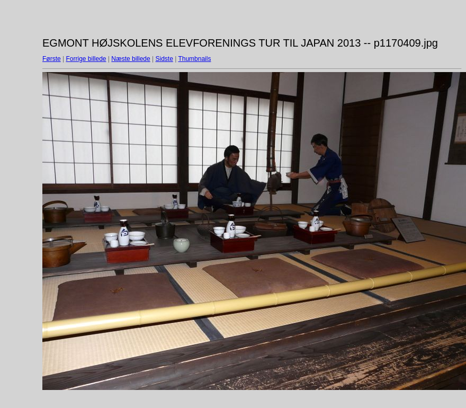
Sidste (164, 59)
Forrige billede (86, 59)
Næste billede (130, 59)
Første (51, 59)
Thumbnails (194, 59)
